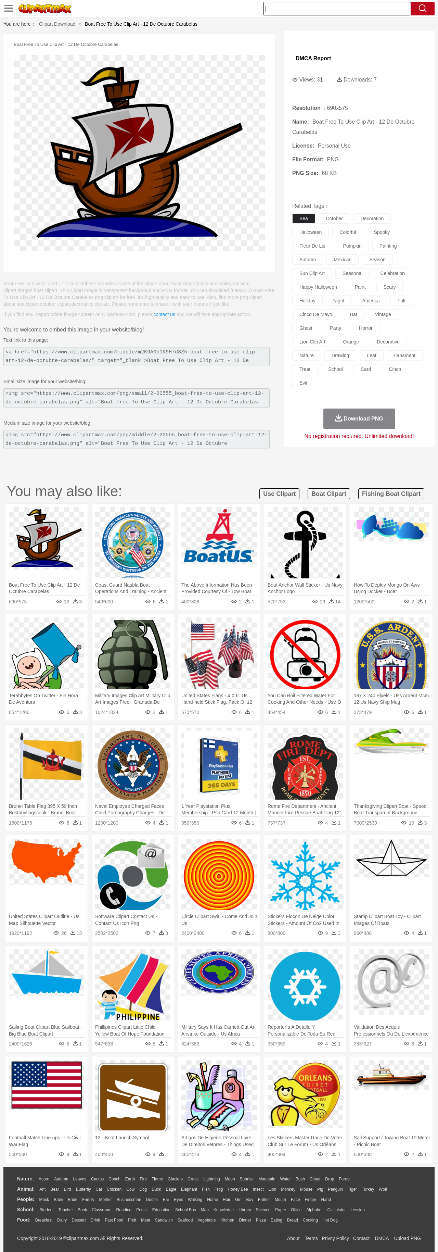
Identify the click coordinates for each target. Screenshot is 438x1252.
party (335, 328)
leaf (371, 355)
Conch (114, 1179)
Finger (310, 1199)
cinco (395, 369)
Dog (143, 1189)
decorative (388, 342)
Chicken (114, 1189)
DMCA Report (313, 58)
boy (250, 1199)
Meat (145, 1220)
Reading (124, 1209)
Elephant (189, 1189)
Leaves (79, 1179)
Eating (276, 1220)
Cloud (315, 1179)
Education (161, 1209)
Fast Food (114, 1220)
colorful (347, 232)
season (377, 259)
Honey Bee (238, 1189)
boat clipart (328, 493)
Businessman (129, 1199)
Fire (143, 1179)
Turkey (368, 1189)
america (370, 300)
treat (304, 369)
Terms (311, 1238)
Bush (300, 1179)
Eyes (178, 1199)
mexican (342, 259)
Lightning (211, 1179)
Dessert (79, 1220)
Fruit (132, 1220)
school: (26, 1209)
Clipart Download (57, 24)
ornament (404, 355)
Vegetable (206, 1220)
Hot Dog (330, 1220)
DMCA (381, 1238)
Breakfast (44, 1220)
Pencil (141, 1209)
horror (366, 328)
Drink (95, 1220)
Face (295, 1199)
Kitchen (227, 1220)
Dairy (62, 1220)
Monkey (288, 1189)
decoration (372, 218)
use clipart (279, 493)
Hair (226, 1199)
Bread (292, 1220)
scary (390, 287)
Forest (344, 1179)
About (293, 1238)
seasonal (352, 273)
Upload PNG (407, 1238)
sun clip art (312, 273)
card (366, 369)
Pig (320, 1189)
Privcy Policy (335, 1238)
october (334, 218)
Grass (193, 1179)
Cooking (310, 1220)
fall (401, 300)
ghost (305, 328)
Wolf (383, 1189)
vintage (383, 314)
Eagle (171, 1189)
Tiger (352, 1189)
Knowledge (224, 1209)
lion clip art (312, 342)
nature (306, 355)
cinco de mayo (315, 314)
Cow (130, 1189)
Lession (357, 1209)
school (335, 369)
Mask (44, 1199)
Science (263, 1209)
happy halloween (318, 287)
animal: (26, 1189)
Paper (280, 1209)
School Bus (185, 1209)
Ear (166, 1199)
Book (82, 1209)
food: (23, 1220)
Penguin (335, 1189)
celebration (392, 273)
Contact (361, 1238)
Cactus (97, 1179)
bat (353, 314)
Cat (99, 1189)
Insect (258, 1189)
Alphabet (314, 1209)
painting (388, 246)
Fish (206, 1189)
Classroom (101, 1209)
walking (195, 1199)
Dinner (245, 1220)
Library (245, 1209)
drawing (340, 355)
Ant (42, 1189)
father (264, 1199)
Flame (157, 1179)
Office (296, 1209)
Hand (326, 1199)
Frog (219, 1189)
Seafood (185, 1220)
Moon (230, 1179)
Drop (329, 1179)
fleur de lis (312, 246)
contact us (164, 314)
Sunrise (247, 1179)
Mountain (266, 1179)
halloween (310, 232)
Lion (272, 1189)
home (212, 1199)
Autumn (61, 1179)
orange (351, 342)
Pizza (261, 1220)
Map (205, 1209)
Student (46, 1209)
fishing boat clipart (391, 493)
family (88, 1199)
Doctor (152, 1199)
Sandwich (164, 1220)
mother (105, 1199)
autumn (307, 259)
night (339, 300)
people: (26, 1199)
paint (360, 287)
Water (285, 1179)
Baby (58, 1199)
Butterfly (83, 1189)
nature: (25, 1178)
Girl (238, 1199)
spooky (382, 232)
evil (303, 383)
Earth (130, 1179)
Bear (54, 1189)
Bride (72, 1199)
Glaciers (175, 1179)
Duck (156, 1189)
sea (303, 218)
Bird (67, 1189)
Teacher (66, 1209)
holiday (307, 300)
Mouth (280, 1199)
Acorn (44, 1179)
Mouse (306, 1189)
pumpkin (352, 246)
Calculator (336, 1209)
